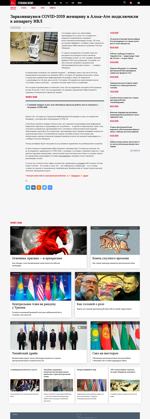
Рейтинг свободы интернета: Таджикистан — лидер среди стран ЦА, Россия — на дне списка (124, 55)
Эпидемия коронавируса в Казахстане (40, 27)
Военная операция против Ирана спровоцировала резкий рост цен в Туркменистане (124, 114)
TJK (62, 3)
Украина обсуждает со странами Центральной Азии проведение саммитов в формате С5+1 (123, 70)
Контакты (15, 413)
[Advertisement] (75, 207)
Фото (43, 8)
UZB (74, 3)
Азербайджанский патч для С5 (22, 371)
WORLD (81, 3)
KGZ (55, 3)
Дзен (85, 176)
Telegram (75, 176)
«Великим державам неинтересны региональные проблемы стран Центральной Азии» (57, 373)
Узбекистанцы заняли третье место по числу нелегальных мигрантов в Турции (125, 144)
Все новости (135, 150)
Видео (34, 8)
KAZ (49, 3)
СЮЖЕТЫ (54, 8)
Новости (13, 8)
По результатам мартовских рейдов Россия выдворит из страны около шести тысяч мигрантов (125, 41)
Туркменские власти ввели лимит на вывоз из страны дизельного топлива (124, 85)
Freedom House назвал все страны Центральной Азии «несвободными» (124, 100)
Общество (25, 27)
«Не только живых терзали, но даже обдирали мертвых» (124, 371)
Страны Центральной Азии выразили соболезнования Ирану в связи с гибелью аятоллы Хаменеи (124, 129)
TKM (67, 3)
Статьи (24, 8)
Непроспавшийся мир (87, 370)
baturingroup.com (89, 416)
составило (80, 163)
